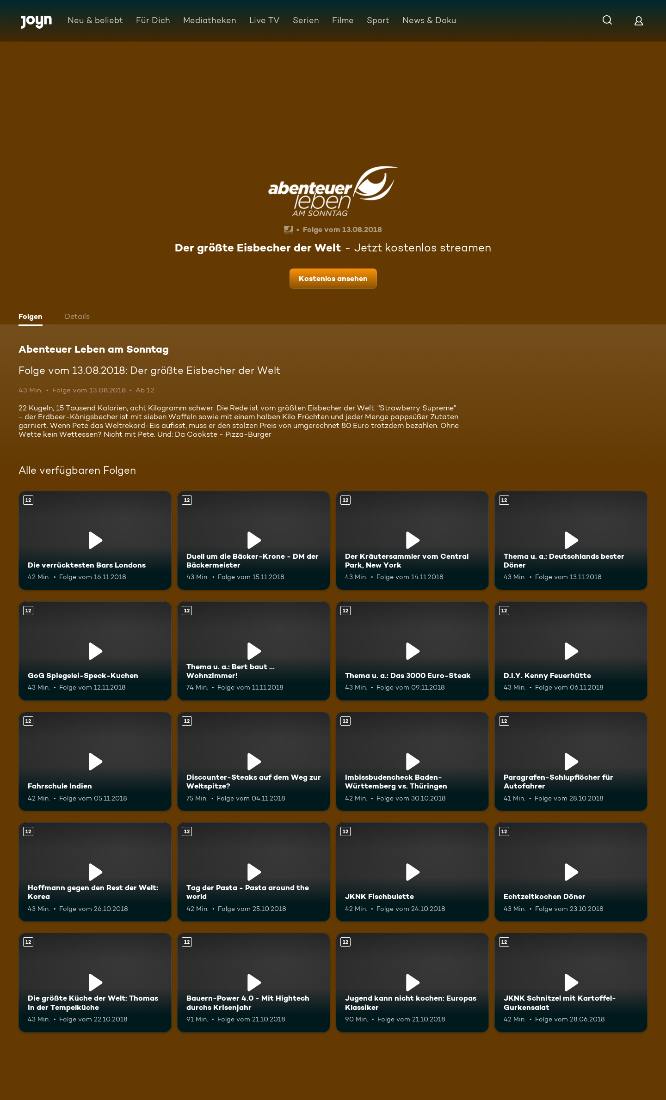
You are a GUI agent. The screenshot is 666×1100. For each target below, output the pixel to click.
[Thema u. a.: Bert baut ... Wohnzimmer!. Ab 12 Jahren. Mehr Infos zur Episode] (253, 651)
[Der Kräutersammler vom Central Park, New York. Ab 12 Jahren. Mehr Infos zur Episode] (412, 540)
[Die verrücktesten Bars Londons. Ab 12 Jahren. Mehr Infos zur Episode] (95, 540)
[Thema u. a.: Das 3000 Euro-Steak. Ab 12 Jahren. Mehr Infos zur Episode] (412, 651)
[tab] (33, 317)
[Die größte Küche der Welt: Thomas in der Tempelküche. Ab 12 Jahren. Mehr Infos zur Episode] (95, 982)
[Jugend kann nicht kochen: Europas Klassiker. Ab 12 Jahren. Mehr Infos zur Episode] (412, 982)
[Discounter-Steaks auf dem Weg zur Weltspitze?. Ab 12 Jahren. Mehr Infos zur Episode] (253, 761)
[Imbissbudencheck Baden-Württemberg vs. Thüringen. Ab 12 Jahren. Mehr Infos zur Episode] (412, 761)
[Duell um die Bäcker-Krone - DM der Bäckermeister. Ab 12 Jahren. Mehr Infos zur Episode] (253, 540)
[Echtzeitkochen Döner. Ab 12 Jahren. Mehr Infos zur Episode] (571, 872)
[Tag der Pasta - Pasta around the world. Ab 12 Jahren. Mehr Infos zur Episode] (253, 872)
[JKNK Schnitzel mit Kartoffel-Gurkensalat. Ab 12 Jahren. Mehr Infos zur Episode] (571, 982)
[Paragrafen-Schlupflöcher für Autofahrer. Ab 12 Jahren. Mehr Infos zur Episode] (571, 761)
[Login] (638, 20)
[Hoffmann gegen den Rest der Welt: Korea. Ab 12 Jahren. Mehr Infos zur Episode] (95, 872)
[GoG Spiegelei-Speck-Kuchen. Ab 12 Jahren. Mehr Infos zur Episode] (95, 651)
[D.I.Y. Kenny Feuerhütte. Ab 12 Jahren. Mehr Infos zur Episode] (571, 651)
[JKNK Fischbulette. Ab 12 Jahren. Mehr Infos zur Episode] (412, 872)
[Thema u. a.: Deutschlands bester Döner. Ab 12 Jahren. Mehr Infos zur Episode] (571, 540)
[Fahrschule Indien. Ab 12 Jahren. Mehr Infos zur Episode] (95, 761)
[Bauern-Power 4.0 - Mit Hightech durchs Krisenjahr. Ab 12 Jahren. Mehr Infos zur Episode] (253, 982)
